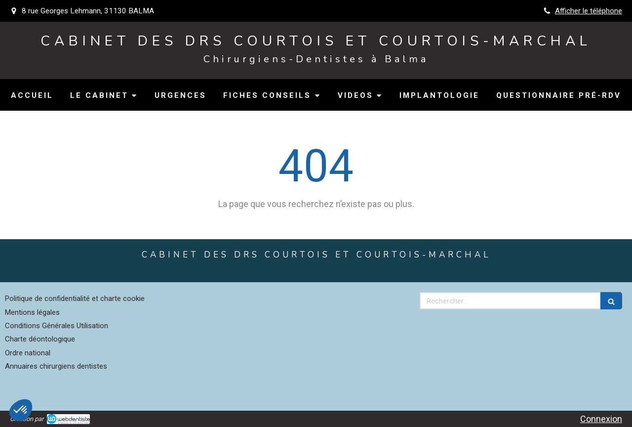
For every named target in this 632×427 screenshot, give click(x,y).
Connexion (601, 419)
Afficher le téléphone (588, 10)
